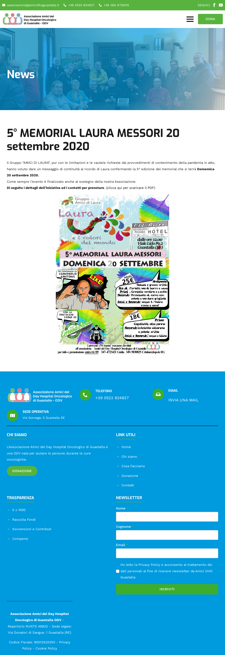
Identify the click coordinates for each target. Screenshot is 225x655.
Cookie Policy (46, 648)
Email (122, 545)
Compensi (20, 539)
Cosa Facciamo (133, 466)
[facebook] (214, 5)
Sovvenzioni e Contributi (31, 529)
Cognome (125, 526)
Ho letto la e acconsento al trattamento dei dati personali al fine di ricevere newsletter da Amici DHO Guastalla (166, 571)
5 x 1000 (18, 510)
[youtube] (221, 5)
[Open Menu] (190, 19)
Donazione (130, 476)
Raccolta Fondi (24, 520)
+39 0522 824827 (112, 397)
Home (126, 447)
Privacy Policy (149, 565)
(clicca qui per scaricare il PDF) (130, 188)
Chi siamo (129, 457)
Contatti (128, 485)
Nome (122, 508)
